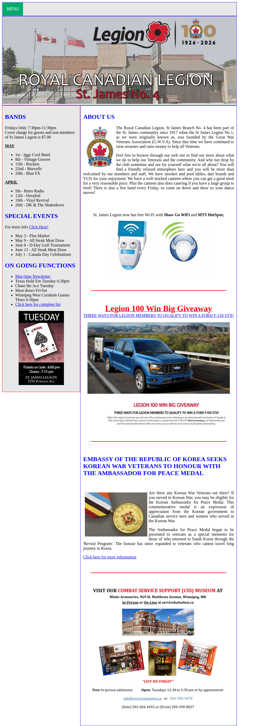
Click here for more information (109, 557)
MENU (13, 9)
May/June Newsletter (32, 276)
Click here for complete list (38, 304)
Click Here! (38, 227)
